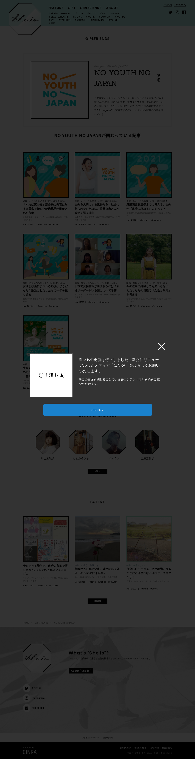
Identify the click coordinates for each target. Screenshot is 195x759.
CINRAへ (97, 410)
